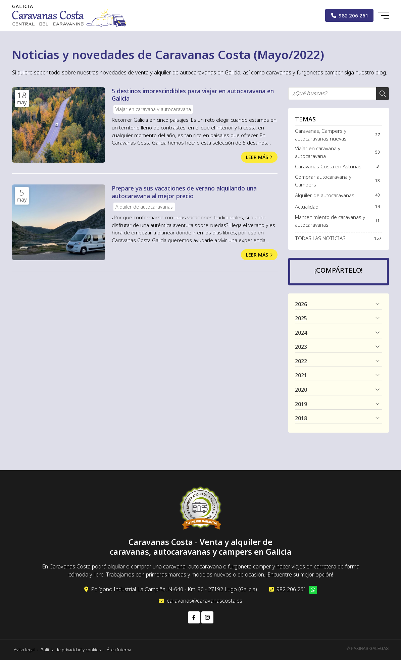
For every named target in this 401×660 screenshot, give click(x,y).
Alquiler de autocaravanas (144, 207)
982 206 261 (291, 589)
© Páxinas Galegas (368, 648)
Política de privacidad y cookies (71, 650)
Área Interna (119, 650)
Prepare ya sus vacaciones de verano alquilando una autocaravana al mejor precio (184, 192)
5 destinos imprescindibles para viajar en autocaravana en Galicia (193, 94)
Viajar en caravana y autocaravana (153, 109)
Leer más (257, 157)
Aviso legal (24, 650)
